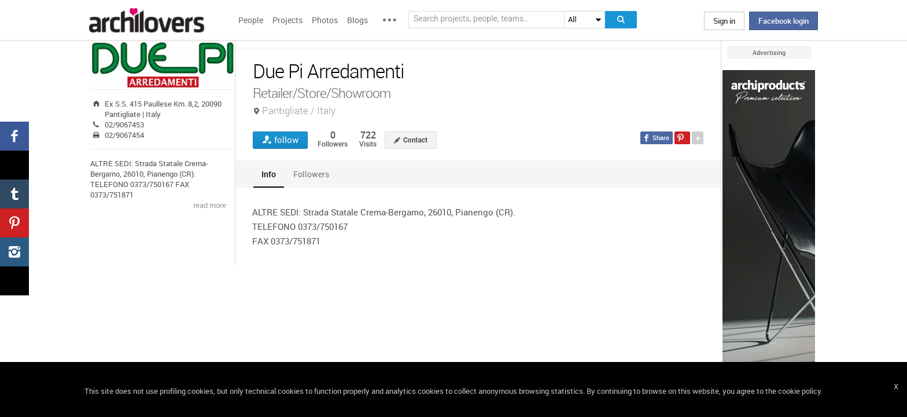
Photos (325, 19)
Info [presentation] (268, 174)
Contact (415, 140)
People (250, 19)
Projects (287, 19)
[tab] (269, 174)
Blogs (357, 19)
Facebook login (783, 21)
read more (209, 205)
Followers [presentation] (311, 174)
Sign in (724, 21)
